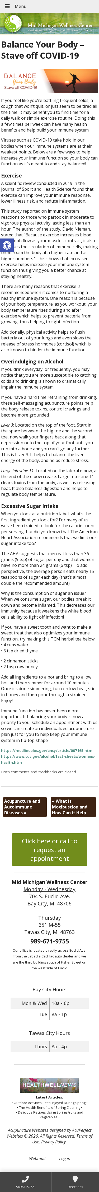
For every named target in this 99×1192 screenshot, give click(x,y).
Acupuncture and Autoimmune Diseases (22, 807)
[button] (7, 245)
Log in (64, 1158)
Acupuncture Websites (28, 1130)
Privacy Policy (53, 1142)
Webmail (37, 1158)
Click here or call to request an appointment (49, 849)
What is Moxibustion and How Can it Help (69, 807)
